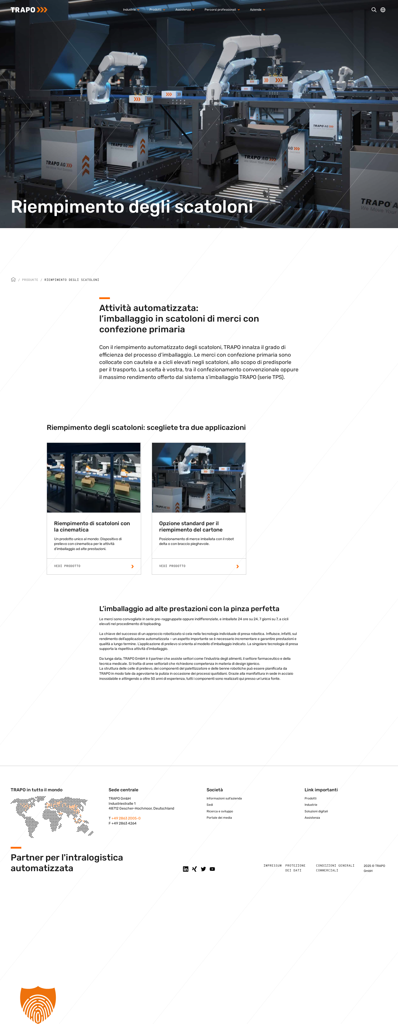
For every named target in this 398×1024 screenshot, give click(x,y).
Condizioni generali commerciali (335, 868)
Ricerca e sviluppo (220, 811)
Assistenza (312, 817)
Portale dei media (219, 817)
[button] (199, 1005)
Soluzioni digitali (316, 811)
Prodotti (311, 798)
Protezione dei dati (295, 868)
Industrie (311, 805)
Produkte (30, 280)
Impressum (272, 866)
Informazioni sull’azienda (224, 798)
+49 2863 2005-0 (126, 818)
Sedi (210, 805)
